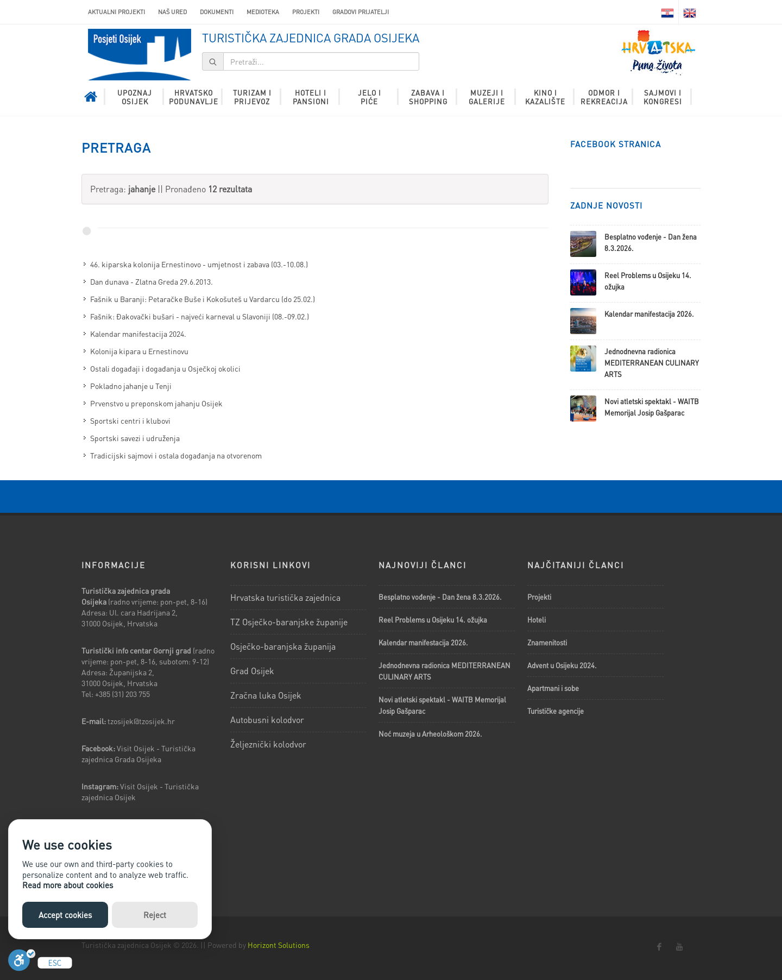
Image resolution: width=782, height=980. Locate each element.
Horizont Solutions (279, 945)
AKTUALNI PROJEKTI (116, 12)
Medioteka (263, 12)
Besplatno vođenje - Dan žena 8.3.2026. (440, 596)
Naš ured (172, 12)
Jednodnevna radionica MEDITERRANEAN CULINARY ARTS (651, 363)
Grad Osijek (252, 670)
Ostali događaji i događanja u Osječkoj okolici (165, 368)
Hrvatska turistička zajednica (285, 597)
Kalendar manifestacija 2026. (649, 313)
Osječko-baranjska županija (283, 646)
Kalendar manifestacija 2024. (138, 333)
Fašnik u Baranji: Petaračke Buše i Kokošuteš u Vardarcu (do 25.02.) (202, 299)
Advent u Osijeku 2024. (562, 665)
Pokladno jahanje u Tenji (131, 386)
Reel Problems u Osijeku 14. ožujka (433, 619)
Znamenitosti (547, 642)
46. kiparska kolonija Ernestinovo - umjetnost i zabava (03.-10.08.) (199, 264)
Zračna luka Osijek (265, 695)
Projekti (305, 12)
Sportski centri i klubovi (130, 420)
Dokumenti (217, 12)
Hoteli (536, 619)
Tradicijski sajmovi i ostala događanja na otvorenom (176, 455)
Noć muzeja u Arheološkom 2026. (430, 733)
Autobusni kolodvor (267, 719)
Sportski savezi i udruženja (135, 438)
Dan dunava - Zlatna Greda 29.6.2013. (151, 281)
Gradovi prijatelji (360, 12)
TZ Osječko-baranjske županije (289, 621)
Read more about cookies (67, 885)
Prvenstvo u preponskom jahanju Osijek (156, 403)
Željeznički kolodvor (268, 744)
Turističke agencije (555, 710)
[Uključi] (21, 963)
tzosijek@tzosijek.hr (141, 721)
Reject (154, 914)
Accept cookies (65, 914)
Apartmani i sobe (553, 688)
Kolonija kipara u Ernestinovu (139, 351)
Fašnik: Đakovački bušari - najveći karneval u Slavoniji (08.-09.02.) (199, 316)
